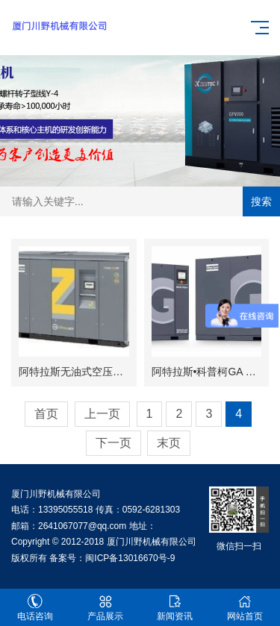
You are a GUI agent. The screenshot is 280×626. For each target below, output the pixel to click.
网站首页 (245, 608)
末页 (169, 442)
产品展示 (105, 608)
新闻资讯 (175, 608)
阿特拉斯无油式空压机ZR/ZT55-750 (102, 372)
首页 (46, 413)
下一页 (113, 442)
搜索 (261, 201)
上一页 (102, 413)
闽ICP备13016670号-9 (130, 558)
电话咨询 (35, 608)
